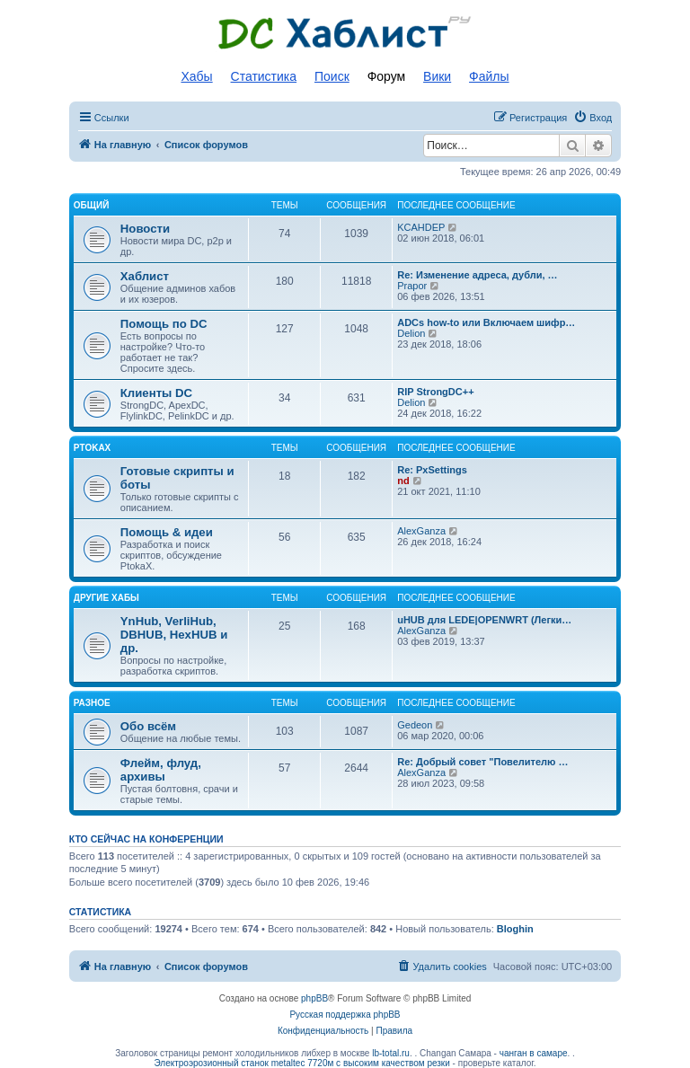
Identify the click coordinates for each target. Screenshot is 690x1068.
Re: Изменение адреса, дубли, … (477, 274)
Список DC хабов (345, 33)
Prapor (412, 285)
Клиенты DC (156, 393)
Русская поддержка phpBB (344, 1014)
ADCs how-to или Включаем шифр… (486, 322)
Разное (92, 703)
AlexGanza (421, 530)
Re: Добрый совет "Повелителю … (482, 761)
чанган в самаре (534, 1053)
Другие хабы (106, 598)
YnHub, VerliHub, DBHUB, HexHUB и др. (173, 634)
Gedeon (414, 724)
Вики (437, 76)
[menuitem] (592, 117)
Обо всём (148, 726)
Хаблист (144, 276)
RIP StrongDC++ (435, 391)
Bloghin (515, 928)
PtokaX (92, 448)
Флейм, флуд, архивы (160, 769)
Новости (145, 228)
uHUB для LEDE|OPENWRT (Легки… (484, 619)
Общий (92, 205)
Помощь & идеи (166, 532)
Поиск (331, 76)
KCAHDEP (421, 227)
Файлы (489, 76)
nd (403, 480)
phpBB (314, 998)
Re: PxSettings (432, 469)
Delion (411, 333)
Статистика (264, 76)
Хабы (196, 76)
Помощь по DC (164, 324)
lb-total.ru (391, 1053)
